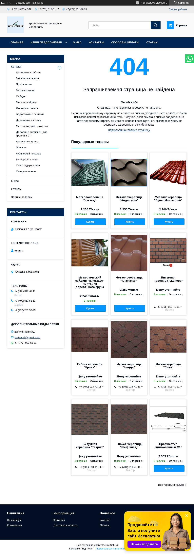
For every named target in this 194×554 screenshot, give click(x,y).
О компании (14, 525)
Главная (17, 42)
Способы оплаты (125, 42)
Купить (90, 221)
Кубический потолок (28, 153)
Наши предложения (46, 42)
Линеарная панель (27, 159)
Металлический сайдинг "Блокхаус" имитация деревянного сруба (89, 282)
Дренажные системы (28, 120)
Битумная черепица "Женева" (168, 279)
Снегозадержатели (28, 165)
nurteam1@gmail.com (27, 337)
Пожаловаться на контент (110, 548)
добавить (161, 2)
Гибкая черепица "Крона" (89, 366)
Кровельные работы (28, 72)
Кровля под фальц (28, 141)
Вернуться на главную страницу (129, 130)
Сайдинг (21, 96)
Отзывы (16, 189)
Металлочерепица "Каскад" (89, 199)
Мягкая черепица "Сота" (168, 366)
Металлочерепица (27, 78)
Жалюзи (21, 147)
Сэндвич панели (26, 171)
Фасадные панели (27, 108)
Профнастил (24, 84)
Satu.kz (114, 545)
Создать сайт (23, 2)
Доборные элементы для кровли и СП (31, 134)
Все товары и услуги (171, 484)
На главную (14, 520)
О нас (77, 42)
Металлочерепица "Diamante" (129, 279)
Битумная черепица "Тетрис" (90, 445)
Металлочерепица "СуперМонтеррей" (168, 199)
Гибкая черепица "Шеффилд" (129, 445)
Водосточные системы (30, 114)
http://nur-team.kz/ (24, 331)
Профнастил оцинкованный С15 (168, 445)
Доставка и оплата (65, 525)
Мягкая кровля (25, 90)
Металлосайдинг (26, 102)
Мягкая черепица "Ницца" (129, 366)
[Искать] (156, 25)
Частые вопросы (21, 197)
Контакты (96, 42)
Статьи (152, 42)
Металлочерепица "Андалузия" (129, 199)
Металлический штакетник (32, 126)
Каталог (16, 66)
